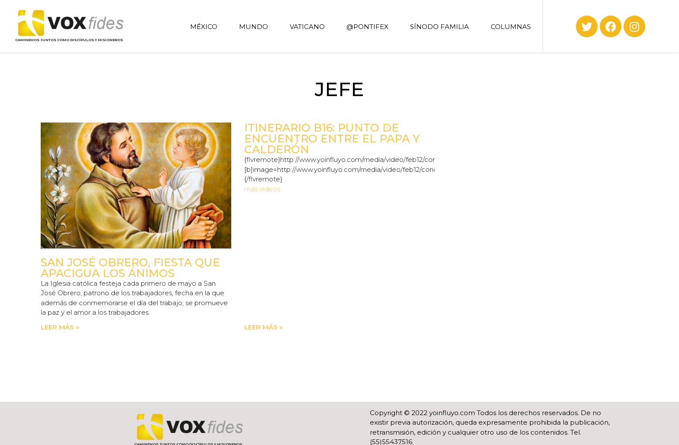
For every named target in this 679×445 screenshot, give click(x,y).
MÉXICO (203, 27)
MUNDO (253, 27)
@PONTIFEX (367, 27)
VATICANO (307, 27)
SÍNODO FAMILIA (439, 27)
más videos (262, 189)
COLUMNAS (511, 27)
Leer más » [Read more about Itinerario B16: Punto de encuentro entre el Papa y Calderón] (263, 327)
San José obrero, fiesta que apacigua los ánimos (130, 268)
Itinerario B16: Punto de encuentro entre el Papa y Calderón (332, 138)
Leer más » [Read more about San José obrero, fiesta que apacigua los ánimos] (60, 327)
